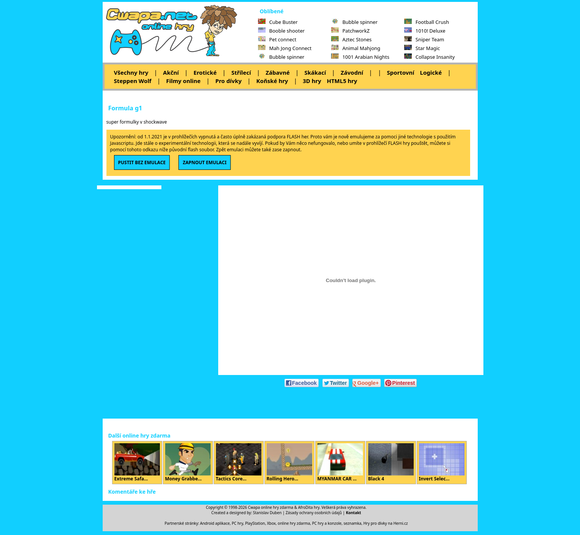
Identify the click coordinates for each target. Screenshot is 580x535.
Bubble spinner (281, 56)
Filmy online (183, 81)
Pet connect (277, 39)
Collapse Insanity (429, 56)
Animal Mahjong (355, 48)
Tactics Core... (238, 462)
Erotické (205, 72)
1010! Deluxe (425, 30)
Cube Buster (278, 22)
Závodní (352, 72)
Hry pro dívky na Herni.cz (385, 523)
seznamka (352, 523)
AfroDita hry (309, 507)
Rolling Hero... (289, 462)
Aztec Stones (351, 39)
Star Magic (422, 48)
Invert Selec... (441, 462)
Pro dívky (228, 81)
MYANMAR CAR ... (340, 462)
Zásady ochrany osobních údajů (314, 512)
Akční (171, 72)
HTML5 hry (342, 81)
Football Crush (426, 22)
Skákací (315, 72)
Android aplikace (215, 523)
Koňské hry (272, 81)
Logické (431, 72)
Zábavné (277, 72)
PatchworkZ (350, 30)
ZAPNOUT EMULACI (204, 162)
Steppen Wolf (133, 81)
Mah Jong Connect (285, 48)
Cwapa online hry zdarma (271, 507)
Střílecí (241, 72)
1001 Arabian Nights (360, 56)
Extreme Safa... (137, 462)
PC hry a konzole (327, 523)
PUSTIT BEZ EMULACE (142, 162)
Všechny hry (131, 72)
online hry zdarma (294, 523)
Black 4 (391, 462)
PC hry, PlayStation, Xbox (254, 523)
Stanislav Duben (267, 512)
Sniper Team (424, 39)
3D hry (312, 81)
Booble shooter (281, 30)
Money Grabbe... (188, 462)
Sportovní (400, 72)
